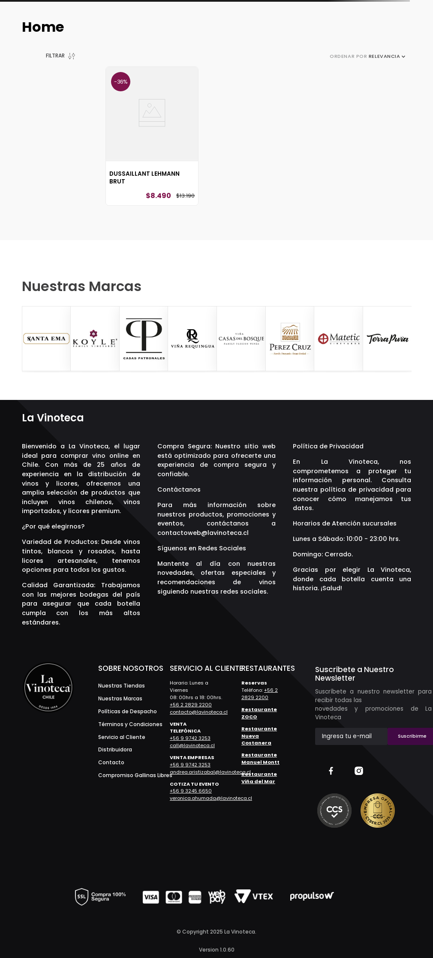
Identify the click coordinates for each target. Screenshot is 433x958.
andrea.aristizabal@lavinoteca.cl (210, 772)
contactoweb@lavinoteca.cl (203, 533)
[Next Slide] (404, 339)
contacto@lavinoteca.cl (199, 712)
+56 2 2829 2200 (191, 704)
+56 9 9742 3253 (190, 738)
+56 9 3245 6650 (191, 790)
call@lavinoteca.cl (192, 745)
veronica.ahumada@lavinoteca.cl (211, 798)
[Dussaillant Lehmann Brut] (152, 136)
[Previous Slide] (30, 339)
